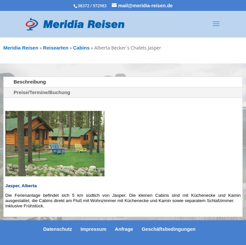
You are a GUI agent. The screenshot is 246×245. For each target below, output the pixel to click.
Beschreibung (30, 82)
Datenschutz (57, 229)
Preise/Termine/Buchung (42, 92)
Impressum (93, 229)
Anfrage (124, 229)
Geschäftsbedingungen (168, 229)
